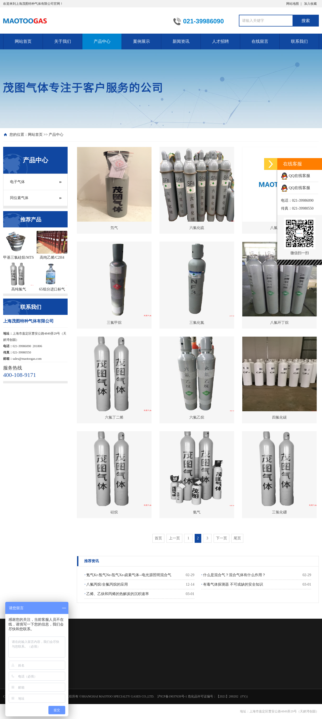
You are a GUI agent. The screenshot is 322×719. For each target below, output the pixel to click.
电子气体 (17, 182)
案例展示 (141, 41)
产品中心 (102, 41)
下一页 (221, 538)
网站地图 (292, 4)
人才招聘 (220, 41)
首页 (158, 538)
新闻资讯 (181, 41)
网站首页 (23, 41)
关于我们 (62, 41)
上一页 (174, 538)
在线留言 (259, 41)
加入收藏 (310, 4)
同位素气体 (19, 198)
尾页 (237, 538)
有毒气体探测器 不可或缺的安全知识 (232, 584)
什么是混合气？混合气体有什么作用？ (233, 575)
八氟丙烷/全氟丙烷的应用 (106, 584)
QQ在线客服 (295, 176)
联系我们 (299, 41)
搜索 (305, 20)
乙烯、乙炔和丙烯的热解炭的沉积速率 (116, 594)
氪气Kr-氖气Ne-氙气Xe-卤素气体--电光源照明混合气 (127, 575)
